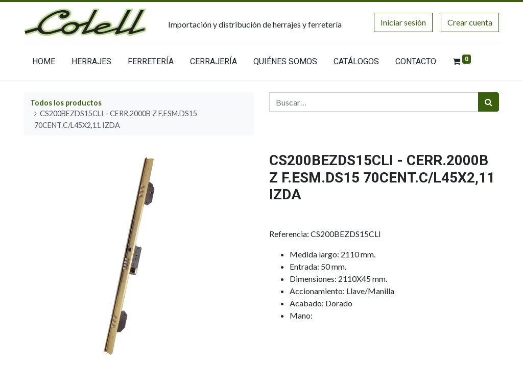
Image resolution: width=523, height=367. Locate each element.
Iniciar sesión (403, 22)
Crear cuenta (469, 22)
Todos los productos (66, 102)
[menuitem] (43, 63)
